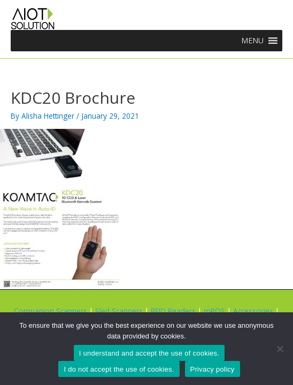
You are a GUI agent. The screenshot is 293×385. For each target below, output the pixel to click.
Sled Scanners (119, 311)
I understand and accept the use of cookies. (149, 353)
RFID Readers (173, 311)
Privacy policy (212, 369)
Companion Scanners (50, 311)
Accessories (253, 311)
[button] (252, 40)
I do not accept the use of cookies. (119, 369)
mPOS (214, 311)
